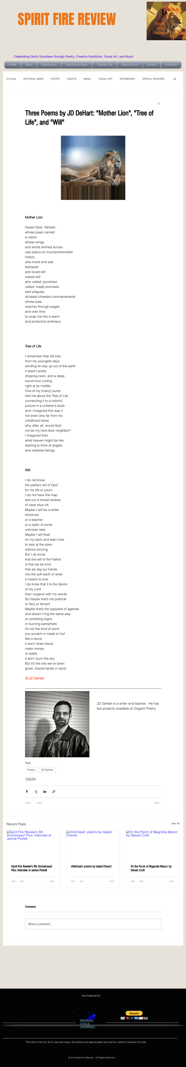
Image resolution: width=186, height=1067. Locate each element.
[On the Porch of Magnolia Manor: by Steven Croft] (152, 845)
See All (175, 823)
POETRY (55, 78)
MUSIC (87, 78)
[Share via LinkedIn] (45, 791)
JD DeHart (47, 769)
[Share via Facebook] (27, 791)
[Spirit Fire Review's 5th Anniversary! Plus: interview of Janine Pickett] (33, 845)
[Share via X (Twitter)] (36, 791)
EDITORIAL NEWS (33, 78)
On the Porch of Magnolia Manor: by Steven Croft (151, 868)
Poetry (31, 769)
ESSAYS (71, 78)
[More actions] (159, 103)
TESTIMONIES (127, 78)
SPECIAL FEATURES (153, 78)
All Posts (11, 78)
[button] (175, 78)
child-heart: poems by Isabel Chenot (91, 866)
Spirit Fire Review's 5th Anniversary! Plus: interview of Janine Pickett (31, 868)
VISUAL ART (105, 78)
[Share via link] (54, 791)
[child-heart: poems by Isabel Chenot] (93, 845)
